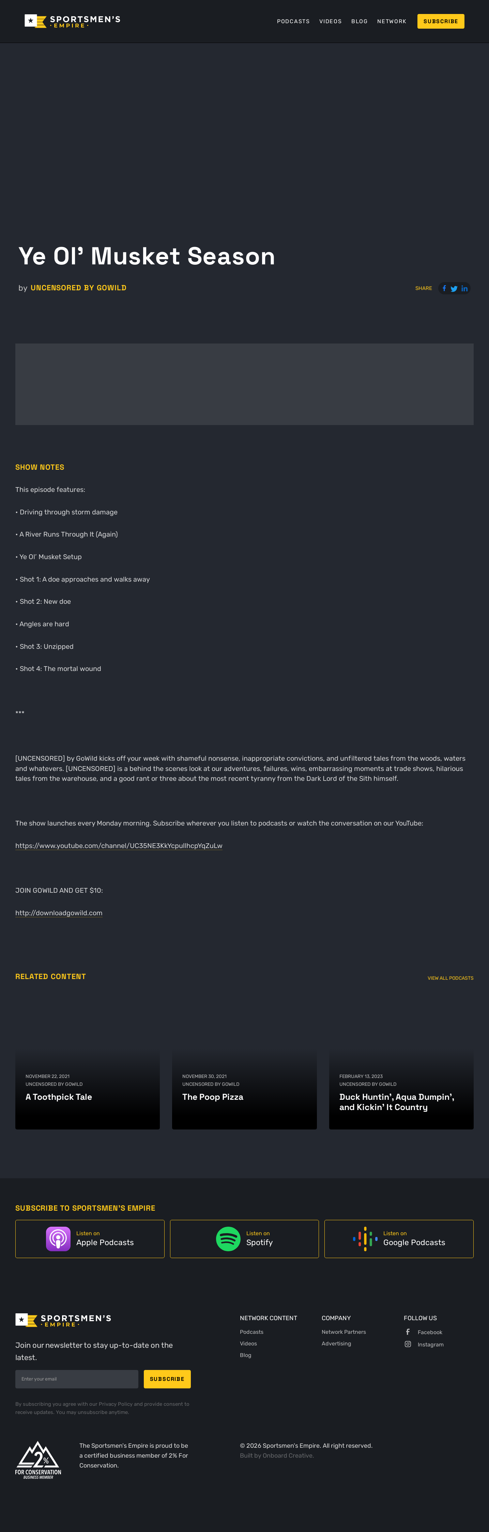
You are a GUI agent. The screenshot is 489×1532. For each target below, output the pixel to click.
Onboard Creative (287, 1455)
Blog (359, 21)
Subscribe (441, 21)
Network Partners (344, 1332)
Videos (330, 21)
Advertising (336, 1343)
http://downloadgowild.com (59, 913)
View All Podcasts (451, 978)
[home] (72, 21)
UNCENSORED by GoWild (79, 288)
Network (392, 21)
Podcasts (293, 21)
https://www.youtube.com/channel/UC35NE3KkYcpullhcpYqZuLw (119, 846)
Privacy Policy (116, 1404)
